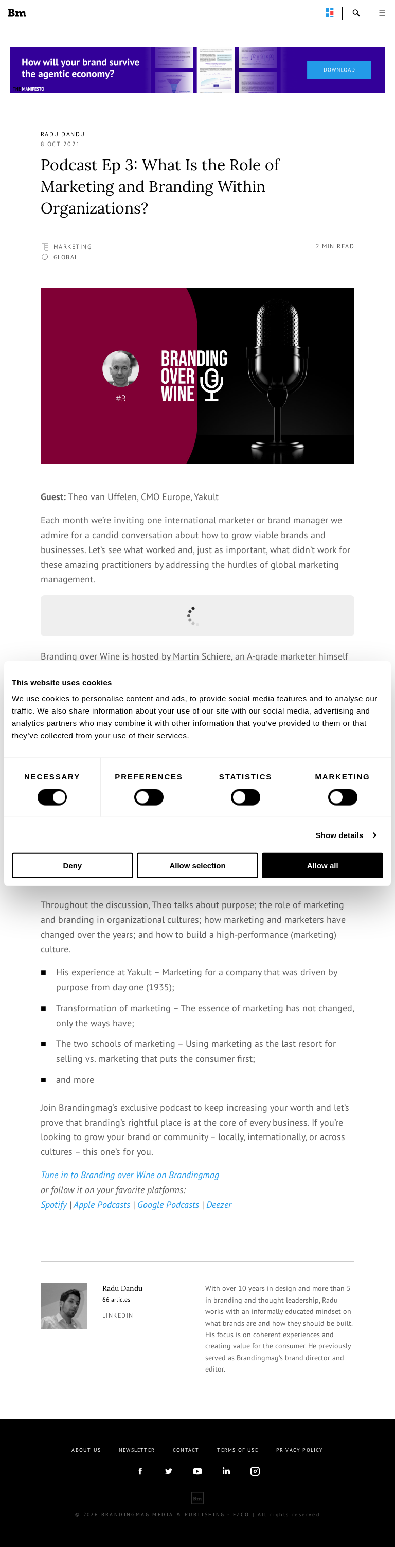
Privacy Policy (300, 1450)
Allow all (322, 865)
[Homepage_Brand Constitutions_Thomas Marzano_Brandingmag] (197, 70)
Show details (340, 834)
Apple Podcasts (102, 1205)
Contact (186, 1450)
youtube (197, 1471)
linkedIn (226, 1471)
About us (86, 1450)
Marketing (72, 247)
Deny (72, 865)
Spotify (54, 1205)
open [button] (382, 13)
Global (66, 257)
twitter (169, 1471)
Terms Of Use (237, 1450)
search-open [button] (356, 13)
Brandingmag (17, 13)
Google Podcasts (168, 1205)
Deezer (218, 1205)
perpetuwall (330, 13)
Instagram (255, 1471)
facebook (140, 1471)
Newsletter (137, 1450)
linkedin (118, 1315)
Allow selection (197, 865)
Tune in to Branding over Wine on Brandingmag (130, 1175)
